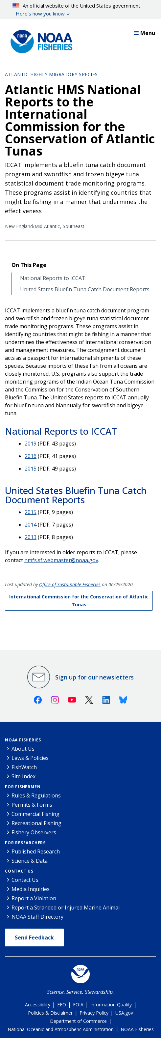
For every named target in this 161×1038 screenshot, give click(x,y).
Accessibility (37, 1004)
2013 (30, 537)
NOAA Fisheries (23, 740)
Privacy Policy (94, 1013)
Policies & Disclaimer (50, 1013)
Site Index (23, 776)
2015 (30, 468)
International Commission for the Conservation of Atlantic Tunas (79, 600)
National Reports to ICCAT (52, 278)
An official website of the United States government (76, 9)
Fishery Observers (34, 832)
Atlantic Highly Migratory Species (51, 74)
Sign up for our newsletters (94, 677)
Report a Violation (34, 898)
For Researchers (25, 843)
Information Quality (111, 1004)
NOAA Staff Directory (37, 916)
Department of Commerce (78, 1021)
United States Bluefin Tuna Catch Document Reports (85, 289)
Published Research (36, 851)
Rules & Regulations (36, 795)
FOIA (78, 1004)
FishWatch (24, 767)
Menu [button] (144, 33)
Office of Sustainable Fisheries (70, 584)
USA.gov (124, 1013)
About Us (23, 748)
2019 (30, 443)
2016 (30, 456)
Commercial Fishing (35, 814)
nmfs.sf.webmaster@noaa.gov (61, 560)
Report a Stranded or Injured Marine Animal (66, 907)
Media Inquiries (31, 889)
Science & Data (30, 860)
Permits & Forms (32, 804)
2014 (30, 524)
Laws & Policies (30, 758)
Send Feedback (34, 937)
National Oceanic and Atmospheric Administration (61, 1029)
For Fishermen (22, 787)
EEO (61, 1004)
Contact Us (19, 871)
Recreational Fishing (36, 823)
